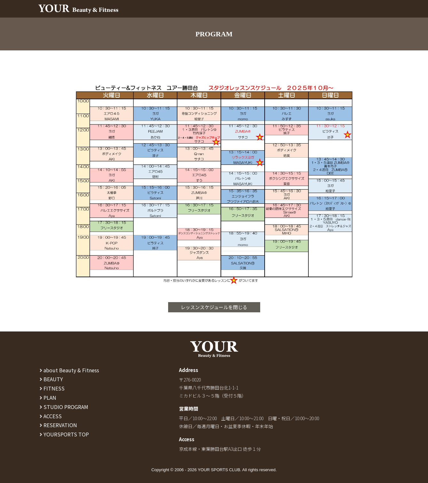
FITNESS (52, 388)
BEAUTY (51, 379)
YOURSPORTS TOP (64, 434)
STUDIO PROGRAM (64, 407)
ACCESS (51, 416)
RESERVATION (58, 425)
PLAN (48, 397)
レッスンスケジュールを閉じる (214, 307)
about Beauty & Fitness (69, 370)
